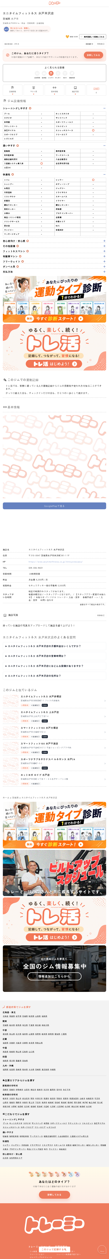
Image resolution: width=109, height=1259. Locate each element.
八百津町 (60, 1106)
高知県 (25, 1060)
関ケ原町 (78, 1102)
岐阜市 (6, 1098)
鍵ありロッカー (79, 1145)
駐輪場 (6, 1136)
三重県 (64, 1034)
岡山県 (18, 1051)
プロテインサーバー (17, 1149)
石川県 (18, 1034)
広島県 (25, 1051)
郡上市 (31, 1102)
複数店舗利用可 (50, 1136)
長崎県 (18, 1069)
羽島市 (59, 1098)
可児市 (97, 1098)
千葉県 (31, 1025)
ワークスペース (36, 1136)
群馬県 (18, 1025)
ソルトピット (87, 1123)
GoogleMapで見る (54, 506)
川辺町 (46, 1106)
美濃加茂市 (74, 1098)
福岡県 (6, 1069)
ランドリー (53, 1149)
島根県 (12, 1051)
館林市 (40, 1089)
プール (6, 1123)
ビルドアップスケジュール (41, 1257)
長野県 (38, 1034)
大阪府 (18, 1043)
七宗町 (53, 1106)
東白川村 (75, 1106)
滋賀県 (6, 1043)
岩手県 (18, 1016)
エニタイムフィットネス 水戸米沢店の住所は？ (34, 675)
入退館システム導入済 (79, 1136)
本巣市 (25, 1102)
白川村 (89, 1106)
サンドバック (37, 1123)
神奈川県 (45, 1025)
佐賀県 (12, 1069)
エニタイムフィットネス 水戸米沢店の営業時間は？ (37, 656)
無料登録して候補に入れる (92, 37)
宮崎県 (38, 1069)
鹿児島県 (45, 1069)
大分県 (31, 1069)
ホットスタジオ (15, 1123)
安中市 (59, 1089)
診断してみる (93, 55)
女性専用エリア (15, 1158)
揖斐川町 (6, 1106)
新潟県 (6, 1034)
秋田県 (31, 1016)
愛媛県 (18, 1060)
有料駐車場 (24, 1136)
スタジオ (27, 1123)
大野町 (14, 1106)
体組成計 (63, 1149)
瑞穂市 (12, 1102)
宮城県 (25, 1016)
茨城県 (6, 18)
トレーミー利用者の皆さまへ (68, 1254)
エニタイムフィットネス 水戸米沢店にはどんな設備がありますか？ (46, 666)
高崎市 (6, 1089)
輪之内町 (92, 1102)
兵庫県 (25, 1043)
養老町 (64, 1102)
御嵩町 (82, 1106)
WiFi (46, 1149)
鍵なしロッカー (92, 1145)
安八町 (100, 1102)
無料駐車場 (14, 1136)
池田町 (20, 1106)
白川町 (68, 1106)
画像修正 (101, 615)
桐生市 (33, 1089)
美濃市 (46, 1098)
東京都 (38, 1025)
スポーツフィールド (58, 1123)
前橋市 (12, 1089)
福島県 (44, 1016)
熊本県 (25, 1069)
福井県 (25, 1034)
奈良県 (31, 1043)
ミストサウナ (47, 1145)
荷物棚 (103, 1145)
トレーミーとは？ (37, 1254)
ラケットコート (74, 1123)
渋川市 (46, 1089)
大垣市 (12, 1098)
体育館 (46, 1123)
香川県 (12, 1060)
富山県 (12, 1034)
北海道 (6, 1016)
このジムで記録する (52, 1249)
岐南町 (51, 1102)
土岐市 (82, 1098)
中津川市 (39, 1098)
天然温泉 (25, 1145)
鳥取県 (6, 1051)
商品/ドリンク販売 (35, 1149)
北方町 (27, 1106)
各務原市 (90, 1098)
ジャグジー (16, 1145)
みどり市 (67, 1089)
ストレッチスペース (11, 1127)
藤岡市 (53, 1089)
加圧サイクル (99, 1123)
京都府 (12, 1043)
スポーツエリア (27, 1127)
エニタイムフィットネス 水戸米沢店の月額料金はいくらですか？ (44, 646)
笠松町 (57, 1102)
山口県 (31, 1051)
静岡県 (51, 1034)
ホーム (6, 797)
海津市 (44, 1102)
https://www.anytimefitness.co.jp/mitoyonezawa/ (56, 561)
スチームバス (59, 1145)
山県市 (6, 1102)
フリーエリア (40, 1127)
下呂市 (38, 1102)
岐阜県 (44, 1034)
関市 (32, 1098)
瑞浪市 (53, 1098)
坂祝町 (33, 1106)
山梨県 (31, 1034)
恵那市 (66, 1098)
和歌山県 (39, 1043)
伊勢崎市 (19, 1089)
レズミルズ (51, 1127)
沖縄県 (53, 1069)
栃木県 (12, 1025)
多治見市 (26, 1098)
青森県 (12, 1016)
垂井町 (70, 1102)
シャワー (6, 1145)
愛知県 (57, 1034)
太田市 (27, 1089)
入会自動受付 (63, 1136)
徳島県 (6, 1060)
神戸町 (85, 1102)
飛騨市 (18, 1102)
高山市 (18, 1098)
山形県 (38, 1016)
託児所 (6, 1158)
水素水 (6, 1149)
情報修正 (101, 43)
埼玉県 (25, 1025)
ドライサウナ (35, 1145)
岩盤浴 (69, 1145)
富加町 (40, 1106)
